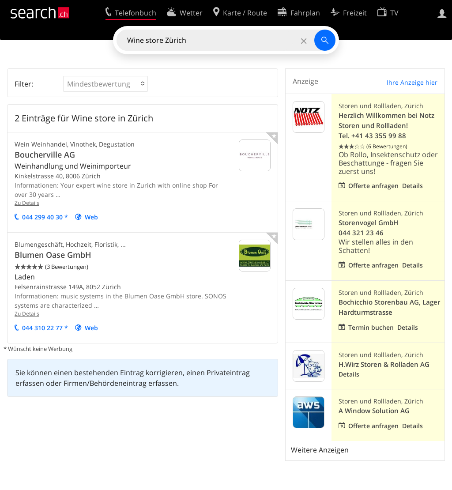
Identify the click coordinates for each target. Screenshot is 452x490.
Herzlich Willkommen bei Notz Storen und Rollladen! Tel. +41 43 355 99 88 (386, 125)
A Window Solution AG (374, 410)
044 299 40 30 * (45, 217)
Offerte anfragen (373, 185)
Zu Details (27, 203)
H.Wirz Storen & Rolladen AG (384, 364)
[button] (105, 84)
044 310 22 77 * (45, 328)
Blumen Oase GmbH (53, 254)
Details (412, 185)
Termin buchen (371, 327)
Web (91, 217)
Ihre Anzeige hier (412, 82)
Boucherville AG (45, 154)
